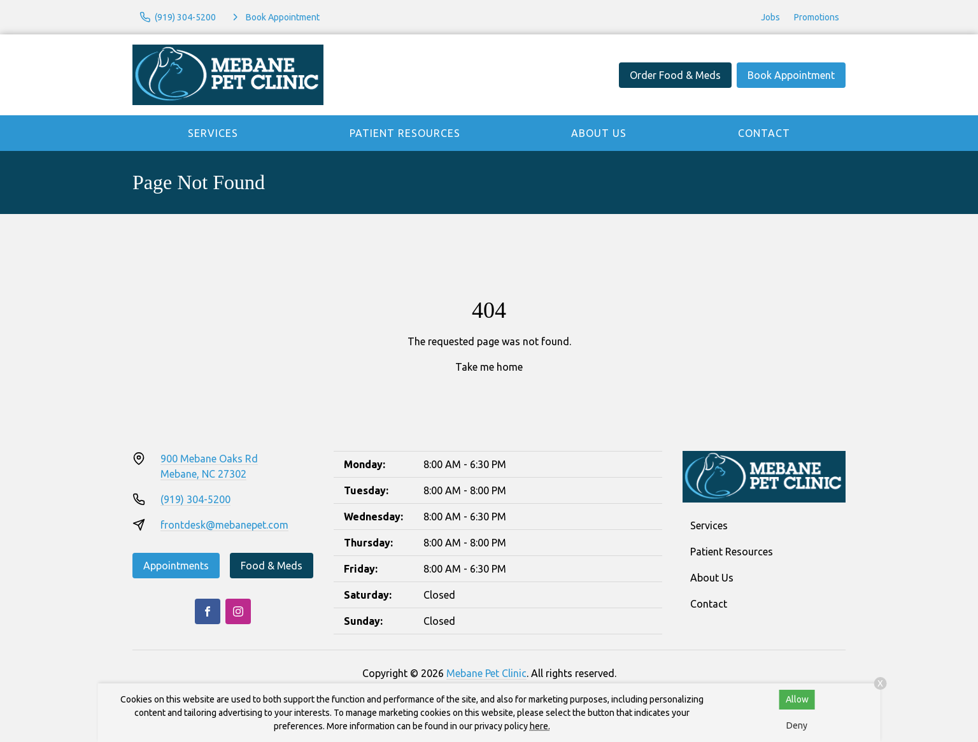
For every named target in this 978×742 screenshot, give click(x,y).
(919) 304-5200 (195, 499)
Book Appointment (791, 75)
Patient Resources (405, 133)
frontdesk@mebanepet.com (224, 525)
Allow (797, 699)
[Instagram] (238, 611)
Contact (764, 133)
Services (213, 133)
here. (540, 726)
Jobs (770, 17)
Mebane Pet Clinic (486, 673)
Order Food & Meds (675, 75)
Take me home (489, 367)
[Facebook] (207, 611)
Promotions (816, 17)
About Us (599, 133)
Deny (796, 725)
